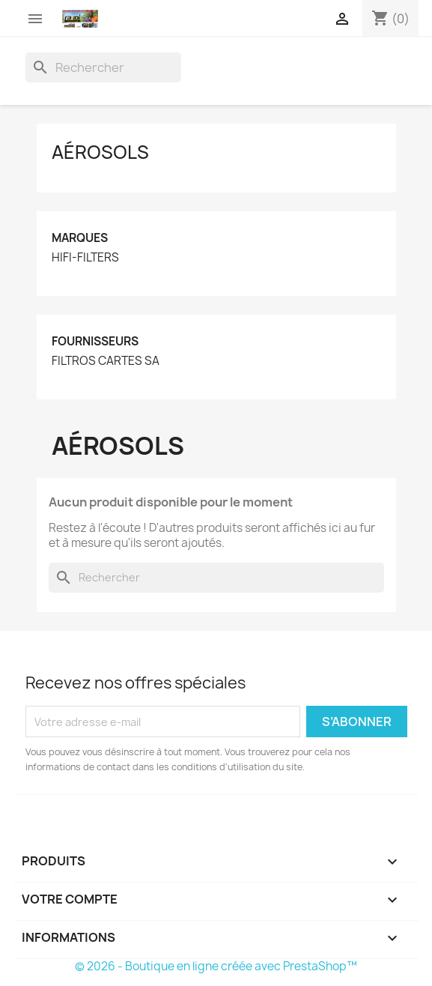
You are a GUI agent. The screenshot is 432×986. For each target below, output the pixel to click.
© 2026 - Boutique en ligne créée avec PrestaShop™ (216, 966)
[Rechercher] (103, 67)
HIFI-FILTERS (85, 257)
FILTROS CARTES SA (105, 361)
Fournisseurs (95, 341)
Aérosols (100, 152)
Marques (80, 238)
